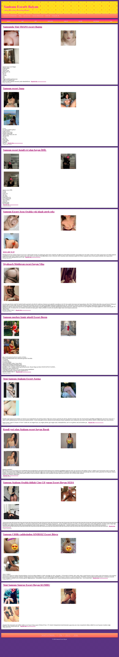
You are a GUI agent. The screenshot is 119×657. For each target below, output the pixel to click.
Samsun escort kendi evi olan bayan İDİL (24, 150)
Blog (20, 16)
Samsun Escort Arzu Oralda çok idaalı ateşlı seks (28, 211)
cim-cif (66, 21)
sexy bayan (96, 21)
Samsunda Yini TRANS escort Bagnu (22, 26)
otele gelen (50, 21)
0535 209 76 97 (9, 252)
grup (111, 21)
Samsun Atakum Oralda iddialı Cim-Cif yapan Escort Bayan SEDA (38, 482)
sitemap (76, 635)
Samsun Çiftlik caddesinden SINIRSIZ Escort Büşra (30, 534)
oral (36, 21)
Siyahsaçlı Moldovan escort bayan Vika (23, 264)
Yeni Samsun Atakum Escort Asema (22, 378)
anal (22, 21)
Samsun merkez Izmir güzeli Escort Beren (25, 317)
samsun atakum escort (37, 16)
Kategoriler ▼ (55, 16)
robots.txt (68, 635)
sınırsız (8, 21)
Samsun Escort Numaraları (10, 16)
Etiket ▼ (47, 16)
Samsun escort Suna (13, 88)
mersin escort (27, 16)
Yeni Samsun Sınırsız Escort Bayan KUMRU (26, 585)
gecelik (80, 21)
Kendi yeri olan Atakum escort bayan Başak (26, 429)
